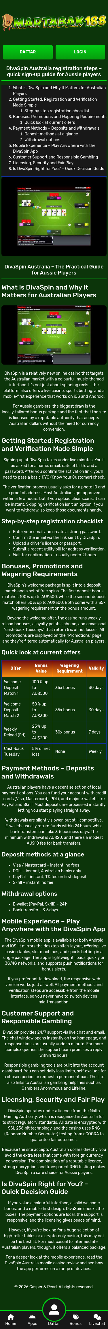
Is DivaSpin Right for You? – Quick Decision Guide (58, 168)
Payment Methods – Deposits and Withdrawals (56, 128)
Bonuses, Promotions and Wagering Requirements (60, 116)
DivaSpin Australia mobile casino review (42, 1263)
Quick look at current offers (49, 122)
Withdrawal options (42, 139)
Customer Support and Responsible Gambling (55, 157)
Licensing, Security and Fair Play (43, 162)
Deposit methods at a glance (51, 134)
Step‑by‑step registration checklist (56, 111)
